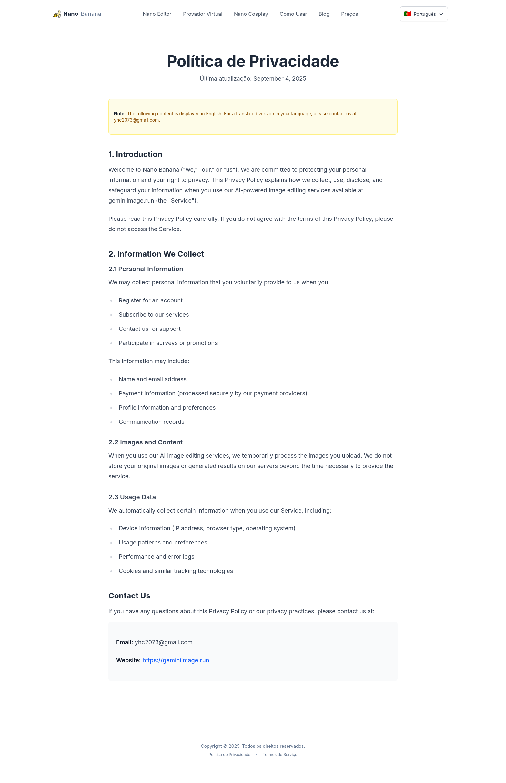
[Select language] (424, 13)
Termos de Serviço (280, 754)
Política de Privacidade (229, 754)
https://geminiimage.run (176, 660)
